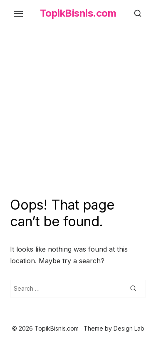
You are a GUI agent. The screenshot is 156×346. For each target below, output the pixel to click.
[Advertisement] (78, 115)
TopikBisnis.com (78, 13)
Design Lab (129, 328)
